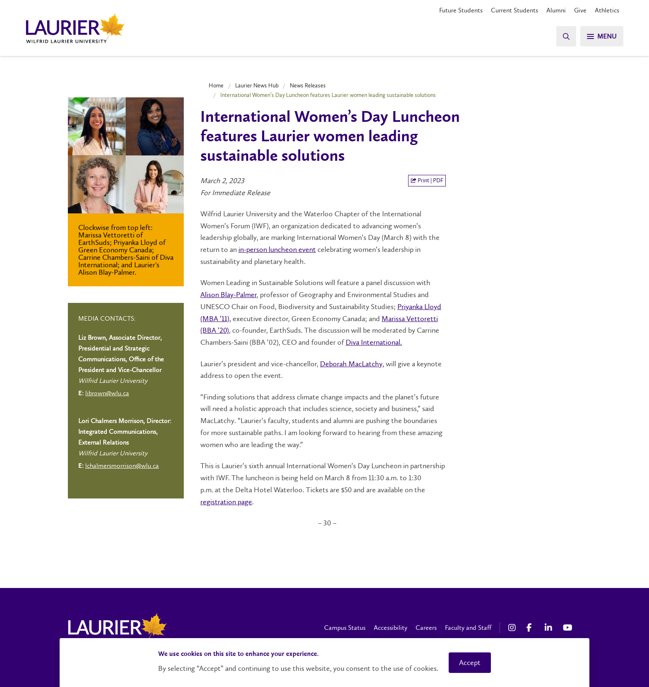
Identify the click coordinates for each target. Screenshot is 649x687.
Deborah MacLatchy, (352, 363)
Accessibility (390, 627)
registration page (226, 501)
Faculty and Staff (468, 627)
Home (216, 85)
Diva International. (374, 342)
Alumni (556, 10)
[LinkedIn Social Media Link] (550, 628)
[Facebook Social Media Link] (531, 628)
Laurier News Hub (257, 85)
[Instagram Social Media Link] (513, 628)
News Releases (308, 85)
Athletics (607, 10)
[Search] (566, 36)
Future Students (461, 10)
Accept (470, 662)
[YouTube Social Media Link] (568, 628)
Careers (426, 627)
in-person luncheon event (277, 249)
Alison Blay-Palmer (228, 294)
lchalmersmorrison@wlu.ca (122, 465)
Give (580, 10)
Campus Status (344, 627)
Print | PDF (427, 180)
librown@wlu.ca (107, 393)
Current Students (514, 10)
